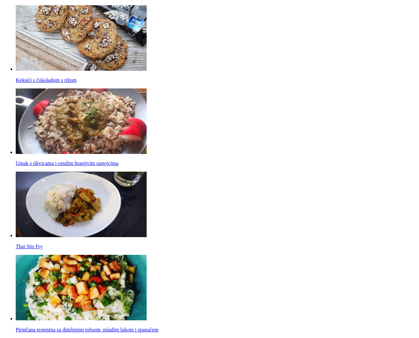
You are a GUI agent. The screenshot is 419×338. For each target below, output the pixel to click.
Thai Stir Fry (29, 246)
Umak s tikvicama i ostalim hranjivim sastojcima (67, 163)
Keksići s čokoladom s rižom (46, 80)
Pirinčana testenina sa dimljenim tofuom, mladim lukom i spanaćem (87, 329)
